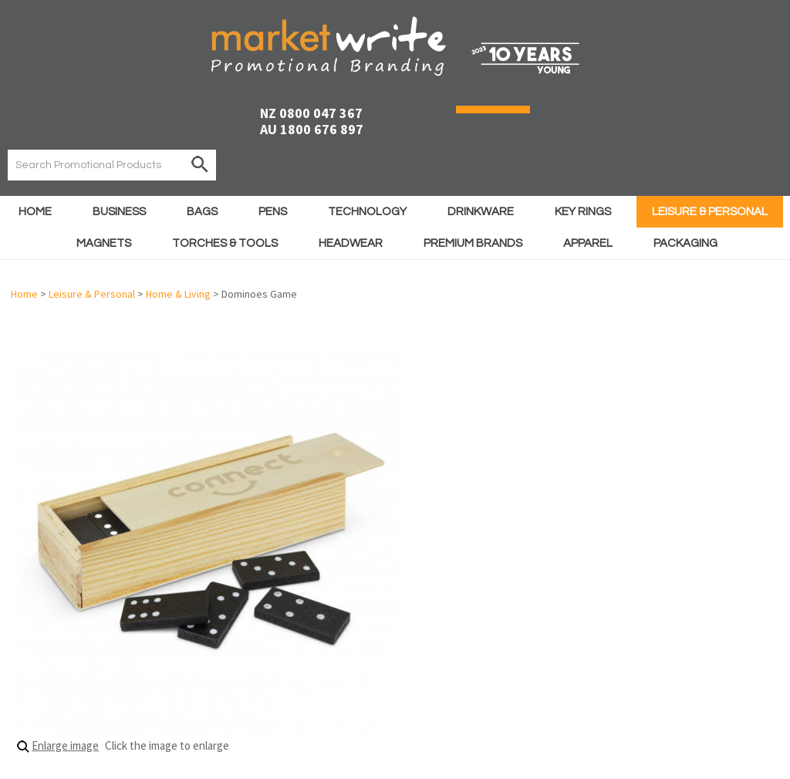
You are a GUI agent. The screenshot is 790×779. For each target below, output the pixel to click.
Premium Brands (473, 243)
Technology (367, 212)
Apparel (588, 243)
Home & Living (178, 294)
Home (35, 212)
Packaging (685, 243)
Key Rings (583, 212)
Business (119, 212)
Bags (202, 212)
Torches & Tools (225, 243)
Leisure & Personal (710, 212)
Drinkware (480, 212)
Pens (272, 212)
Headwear (351, 243)
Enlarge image (65, 745)
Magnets (103, 243)
